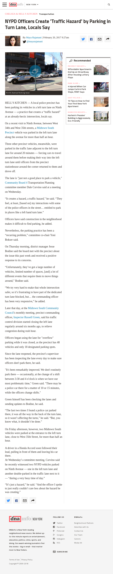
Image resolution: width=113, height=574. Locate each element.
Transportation (46, 14)
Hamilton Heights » (77, 112)
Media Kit (78, 542)
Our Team (78, 534)
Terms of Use (14, 559)
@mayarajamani (35, 41)
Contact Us (78, 530)
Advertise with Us (81, 526)
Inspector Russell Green (26, 317)
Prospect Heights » (77, 66)
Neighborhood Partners (83, 523)
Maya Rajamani (34, 37)
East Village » (75, 98)
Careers (77, 538)
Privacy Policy (26, 559)
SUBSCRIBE (60, 551)
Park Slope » (74, 83)
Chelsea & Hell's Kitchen (21, 14)
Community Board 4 (16, 182)
